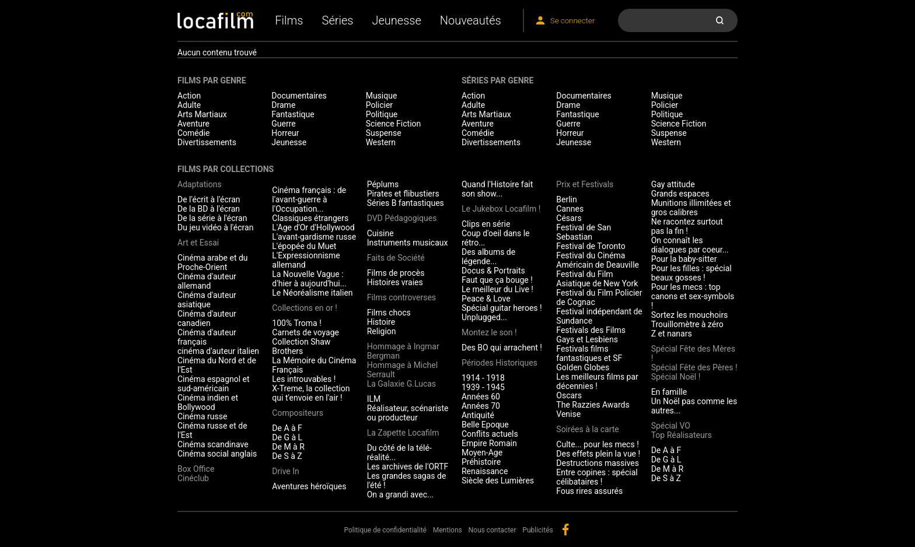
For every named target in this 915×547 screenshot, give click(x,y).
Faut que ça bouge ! (497, 280)
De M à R (288, 446)
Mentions (447, 530)
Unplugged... (484, 317)
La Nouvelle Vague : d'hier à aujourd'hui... (309, 278)
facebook (565, 529)
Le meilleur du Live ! (497, 289)
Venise (568, 414)
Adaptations (199, 184)
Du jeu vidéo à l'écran (215, 227)
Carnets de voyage (305, 332)
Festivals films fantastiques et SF (589, 353)
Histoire (381, 322)
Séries (338, 20)
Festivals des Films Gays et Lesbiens (591, 334)
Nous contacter (492, 530)
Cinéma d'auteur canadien (206, 318)
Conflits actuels (490, 434)
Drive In (285, 471)
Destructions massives (597, 463)
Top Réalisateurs (681, 435)
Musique (381, 95)
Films (289, 20)
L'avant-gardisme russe (314, 236)
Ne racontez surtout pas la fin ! (687, 226)
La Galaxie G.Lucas (401, 383)
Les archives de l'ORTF (408, 466)
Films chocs (389, 312)
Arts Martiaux (202, 114)
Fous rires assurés (589, 491)
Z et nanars (671, 333)
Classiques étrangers (310, 218)
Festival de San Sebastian (583, 232)
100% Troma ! (296, 323)
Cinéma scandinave (213, 444)
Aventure (193, 123)
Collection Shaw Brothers (301, 346)
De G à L (287, 437)
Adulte (189, 105)
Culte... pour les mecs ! (597, 444)
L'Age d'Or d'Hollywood (313, 227)
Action (189, 95)
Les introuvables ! (304, 379)
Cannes (570, 208)
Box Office (195, 469)
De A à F (287, 428)
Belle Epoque (485, 424)
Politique (382, 114)
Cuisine (380, 233)
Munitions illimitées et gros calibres (691, 207)
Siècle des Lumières (498, 480)
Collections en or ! (304, 308)
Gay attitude (673, 184)
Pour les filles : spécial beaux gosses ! (691, 273)
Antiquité (478, 415)
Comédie (193, 133)
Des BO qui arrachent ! (502, 347)
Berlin (566, 199)
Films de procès (396, 273)
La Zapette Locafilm (403, 432)
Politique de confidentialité (385, 530)
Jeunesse (396, 20)
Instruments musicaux (407, 242)
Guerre (283, 123)
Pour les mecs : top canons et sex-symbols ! (693, 296)
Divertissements (206, 142)
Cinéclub (193, 478)
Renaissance (485, 471)
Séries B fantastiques (405, 203)
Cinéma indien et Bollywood (207, 402)
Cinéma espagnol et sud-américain (213, 383)
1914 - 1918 (483, 378)
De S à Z (287, 456)
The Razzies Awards (592, 404)
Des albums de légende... (488, 256)
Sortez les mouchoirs (689, 315)
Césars (568, 218)
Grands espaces (680, 193)
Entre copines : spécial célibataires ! (596, 477)
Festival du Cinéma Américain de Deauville (597, 260)
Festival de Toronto (590, 246)
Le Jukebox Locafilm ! (501, 208)
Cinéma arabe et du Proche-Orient (212, 262)
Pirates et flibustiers (403, 193)
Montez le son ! (489, 332)
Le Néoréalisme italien (312, 292)
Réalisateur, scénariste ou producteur (408, 413)
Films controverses (401, 297)
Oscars (569, 395)
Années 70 (481, 406)
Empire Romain (489, 443)
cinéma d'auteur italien (218, 351)
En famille (669, 392)
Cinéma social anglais (217, 453)
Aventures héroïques (309, 486)
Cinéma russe (202, 416)
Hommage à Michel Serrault (402, 369)
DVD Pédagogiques (402, 218)
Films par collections (225, 169)
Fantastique (292, 114)
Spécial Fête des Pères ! (694, 367)
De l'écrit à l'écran (208, 199)
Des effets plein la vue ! (598, 453)
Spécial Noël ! (676, 376)
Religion (381, 331)
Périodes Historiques (499, 362)
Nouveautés (470, 20)
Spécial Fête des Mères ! (693, 353)
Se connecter (572, 20)
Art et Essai (198, 242)
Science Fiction (393, 123)
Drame (283, 105)
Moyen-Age (482, 452)
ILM (374, 399)
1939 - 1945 (483, 387)
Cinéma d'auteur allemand (206, 281)
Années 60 (481, 396)
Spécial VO (670, 425)
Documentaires (299, 95)
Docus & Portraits (493, 270)
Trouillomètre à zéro (687, 324)
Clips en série (486, 224)
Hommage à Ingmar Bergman (403, 351)
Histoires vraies (395, 282)
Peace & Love (486, 298)
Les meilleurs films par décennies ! (597, 381)
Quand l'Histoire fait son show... (497, 189)
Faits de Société (396, 257)
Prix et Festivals (584, 184)
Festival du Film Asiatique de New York (597, 278)
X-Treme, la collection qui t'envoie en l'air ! (311, 393)
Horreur (285, 133)
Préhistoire (481, 462)
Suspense (383, 133)
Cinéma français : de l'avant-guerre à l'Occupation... (309, 199)
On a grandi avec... (400, 494)
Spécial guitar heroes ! (502, 308)
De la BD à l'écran (208, 208)
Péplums (383, 184)
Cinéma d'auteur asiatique (206, 299)
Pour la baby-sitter (684, 259)
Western (381, 142)
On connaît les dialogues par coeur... (690, 245)
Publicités (537, 530)
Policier (379, 105)
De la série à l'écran (212, 218)
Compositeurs (297, 413)
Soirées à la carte (587, 429)
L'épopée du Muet (304, 246)
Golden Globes (582, 367)
